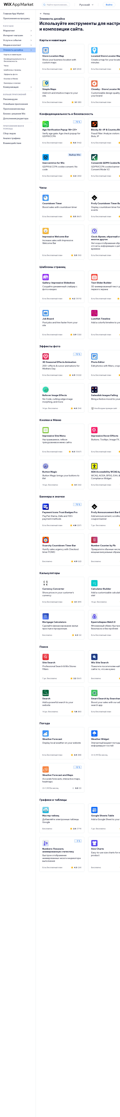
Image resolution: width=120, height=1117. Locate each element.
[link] (18, 13)
